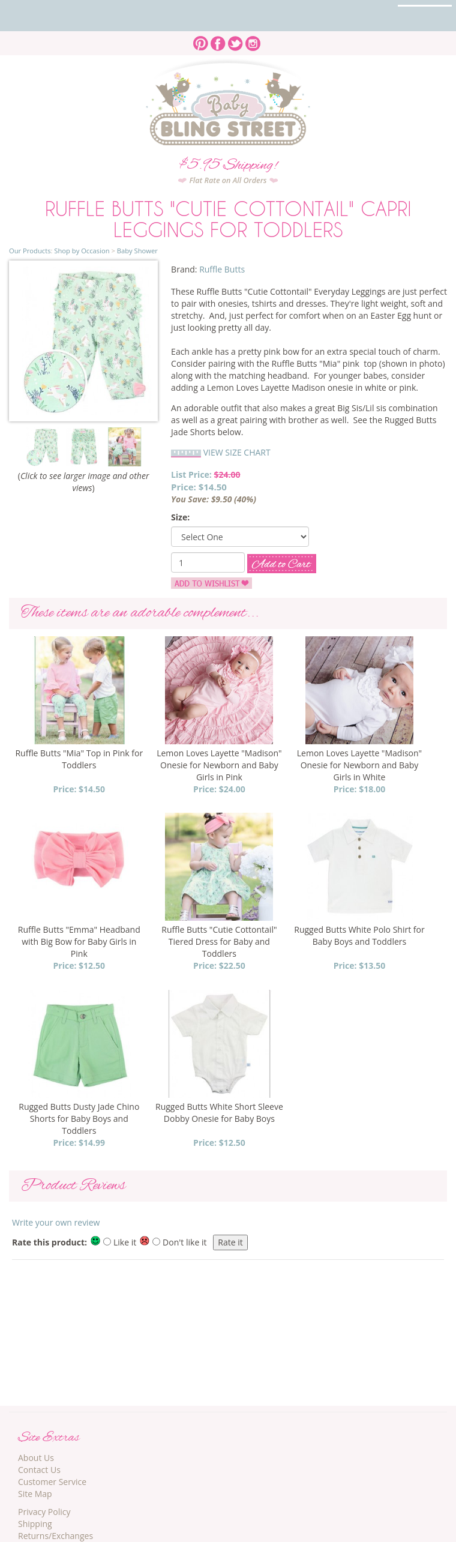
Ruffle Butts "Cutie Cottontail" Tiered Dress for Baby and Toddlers (219, 941)
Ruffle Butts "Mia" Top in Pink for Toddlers (79, 759)
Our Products (29, 250)
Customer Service (52, 1481)
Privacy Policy (44, 1511)
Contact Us (39, 1469)
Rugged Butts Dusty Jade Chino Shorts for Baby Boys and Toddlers (79, 1118)
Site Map (35, 1493)
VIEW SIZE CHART (237, 452)
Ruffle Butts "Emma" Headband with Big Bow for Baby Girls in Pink (79, 941)
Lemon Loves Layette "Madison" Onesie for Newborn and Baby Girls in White (359, 765)
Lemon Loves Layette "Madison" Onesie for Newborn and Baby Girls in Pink (219, 765)
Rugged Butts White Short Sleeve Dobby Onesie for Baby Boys (219, 1112)
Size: (180, 517)
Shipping (35, 1523)
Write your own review (56, 1222)
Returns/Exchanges (55, 1535)
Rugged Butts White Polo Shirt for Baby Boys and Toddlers (359, 935)
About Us (36, 1457)
